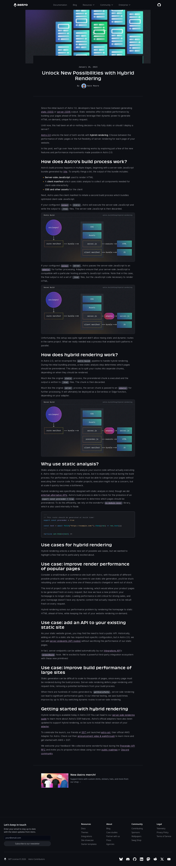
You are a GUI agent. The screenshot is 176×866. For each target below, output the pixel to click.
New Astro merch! (83, 774)
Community (106, 5)
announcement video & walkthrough (96, 736)
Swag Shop (136, 840)
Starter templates (89, 844)
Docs (83, 828)
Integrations (86, 836)
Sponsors (136, 832)
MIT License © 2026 (17, 859)
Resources (88, 5)
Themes (84, 832)
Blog (75, 5)
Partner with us (113, 836)
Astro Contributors (36, 859)
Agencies (110, 844)
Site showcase (87, 840)
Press (108, 840)
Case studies (111, 832)
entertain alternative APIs (54, 495)
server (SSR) (64, 111)
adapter (45, 726)
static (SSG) (47, 111)
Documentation (60, 5)
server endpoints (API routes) (65, 640)
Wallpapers (136, 836)
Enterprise (124, 5)
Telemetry (161, 828)
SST (84, 732)
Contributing (137, 828)
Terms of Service (164, 836)
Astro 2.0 (46, 134)
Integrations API (112, 650)
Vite (65, 171)
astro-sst (105, 732)
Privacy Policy (162, 832)
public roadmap (109, 749)
